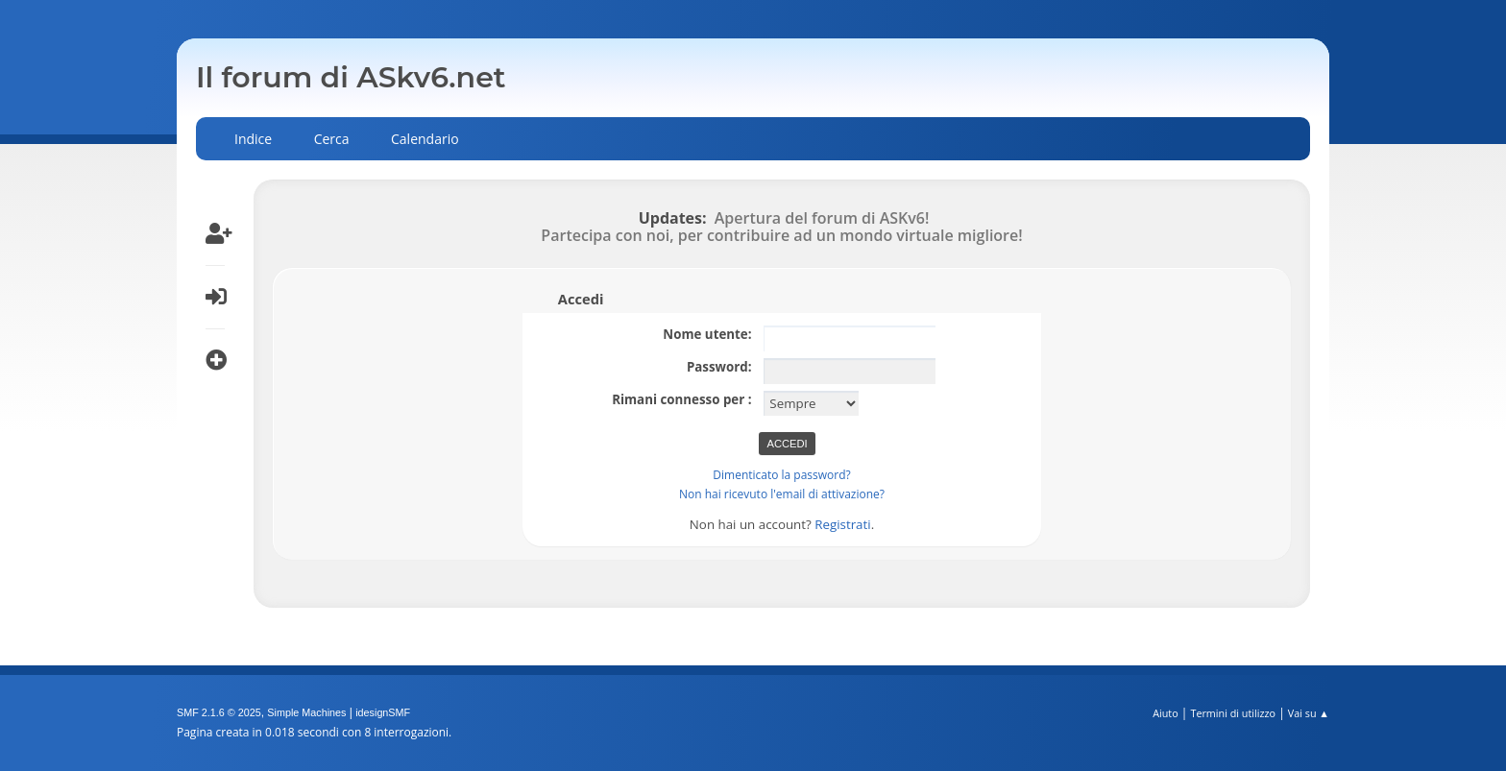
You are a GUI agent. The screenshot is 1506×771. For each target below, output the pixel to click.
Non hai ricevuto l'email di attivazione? (782, 494)
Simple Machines (306, 712)
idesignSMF (382, 712)
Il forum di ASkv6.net (351, 77)
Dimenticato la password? (781, 475)
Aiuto (1165, 713)
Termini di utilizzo (1232, 713)
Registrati (842, 524)
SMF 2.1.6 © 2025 (219, 712)
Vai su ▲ (1308, 713)
